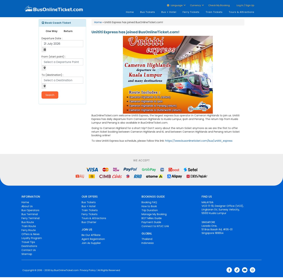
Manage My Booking (154, 214)
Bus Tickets (147, 12)
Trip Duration (150, 210)
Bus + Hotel (168, 12)
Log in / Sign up (245, 5)
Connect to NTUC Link (155, 226)
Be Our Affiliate (91, 235)
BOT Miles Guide (152, 218)
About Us (27, 206)
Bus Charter (89, 222)
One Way (51, 31)
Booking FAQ (149, 202)
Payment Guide (151, 222)
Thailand (147, 239)
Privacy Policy (87, 270)
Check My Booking (219, 5)
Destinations (29, 246)
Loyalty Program (31, 238)
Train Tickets (214, 12)
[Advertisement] (61, 130)
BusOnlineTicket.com (66, 270)
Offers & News (30, 234)
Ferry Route (28, 230)
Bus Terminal (29, 214)
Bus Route (27, 222)
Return (68, 31)
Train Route (28, 226)
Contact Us (28, 250)
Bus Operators (30, 210)
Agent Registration (93, 239)
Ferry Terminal (30, 218)
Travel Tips (28, 242)
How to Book (149, 206)
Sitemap (26, 254)
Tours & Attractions (241, 12)
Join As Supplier (91, 243)
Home (130, 12)
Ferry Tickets (191, 12)
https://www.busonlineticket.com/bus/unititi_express (198, 141)
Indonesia (148, 243)
